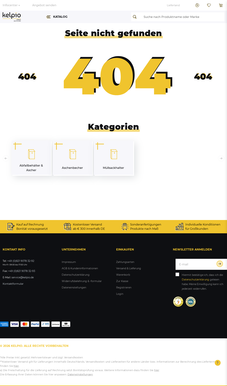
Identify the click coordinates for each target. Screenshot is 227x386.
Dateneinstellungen (74, 287)
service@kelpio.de (23, 277)
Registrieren (123, 287)
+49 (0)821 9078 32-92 (20, 261)
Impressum (69, 262)
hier (16, 366)
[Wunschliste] (208, 5)
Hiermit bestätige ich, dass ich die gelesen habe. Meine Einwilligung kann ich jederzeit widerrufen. (202, 281)
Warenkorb (123, 274)
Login (119, 293)
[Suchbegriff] (182, 16)
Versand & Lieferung (128, 268)
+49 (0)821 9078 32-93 (21, 271)
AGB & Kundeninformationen (80, 268)
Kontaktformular (13, 283)
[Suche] (135, 16)
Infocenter (11, 5)
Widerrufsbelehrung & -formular (82, 281)
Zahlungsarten (125, 262)
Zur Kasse (122, 281)
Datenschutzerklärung (76, 274)
